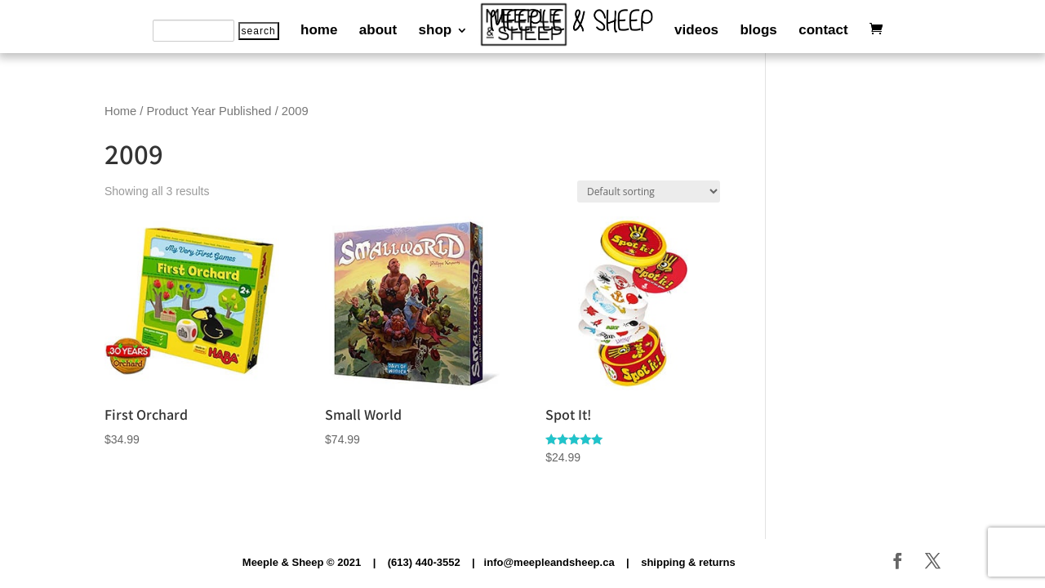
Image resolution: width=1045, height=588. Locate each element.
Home (120, 111)
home (318, 31)
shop (435, 31)
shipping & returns (688, 562)
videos (696, 31)
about (378, 31)
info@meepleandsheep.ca (549, 562)
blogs (758, 31)
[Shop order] (648, 191)
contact (822, 31)
